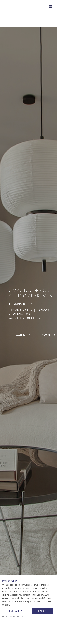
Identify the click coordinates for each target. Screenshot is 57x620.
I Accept (42, 611)
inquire (45, 335)
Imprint (20, 617)
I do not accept (14, 611)
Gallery (20, 335)
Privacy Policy (8, 617)
